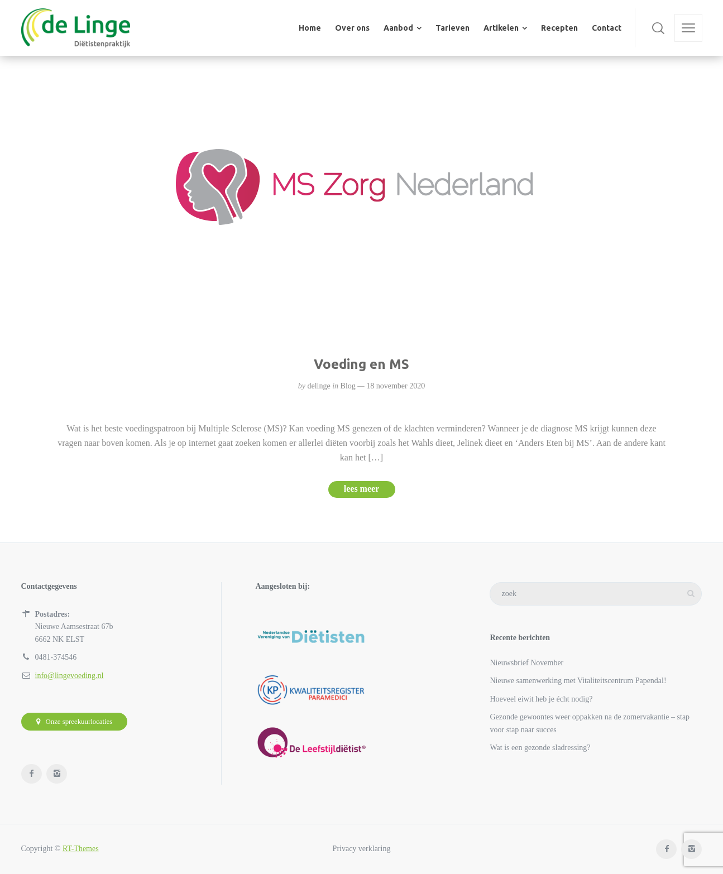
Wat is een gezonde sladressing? (540, 747)
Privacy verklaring (362, 848)
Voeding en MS (361, 364)
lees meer (362, 488)
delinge (318, 386)
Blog (348, 386)
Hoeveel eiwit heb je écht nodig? (541, 699)
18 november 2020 (395, 386)
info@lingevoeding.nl (69, 675)
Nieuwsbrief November (526, 663)
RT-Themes (81, 848)
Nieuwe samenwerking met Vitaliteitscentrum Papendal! (578, 680)
